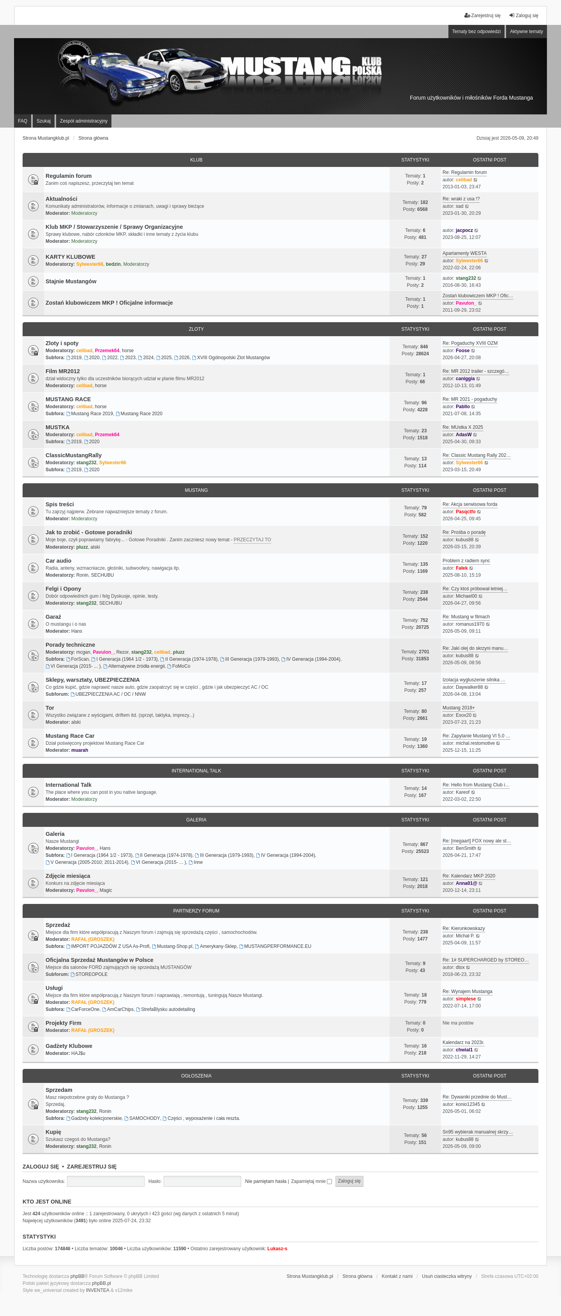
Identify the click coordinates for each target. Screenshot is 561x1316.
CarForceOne (83, 1009)
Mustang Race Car (70, 736)
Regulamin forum (69, 176)
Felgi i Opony (63, 589)
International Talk (196, 771)
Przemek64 (107, 350)
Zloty (196, 329)
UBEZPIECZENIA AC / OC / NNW (108, 694)
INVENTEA (97, 1290)
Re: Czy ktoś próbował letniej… (475, 588)
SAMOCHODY (142, 1118)
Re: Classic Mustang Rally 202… (477, 455)
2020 (92, 357)
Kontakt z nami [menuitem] (397, 1276)
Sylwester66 (89, 264)
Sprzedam (59, 1090)
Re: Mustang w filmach (466, 616)
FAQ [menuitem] (22, 121)
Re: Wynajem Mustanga (467, 991)
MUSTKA (58, 427)
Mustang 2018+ (459, 708)
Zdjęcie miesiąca (68, 876)
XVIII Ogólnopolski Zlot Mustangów (231, 357)
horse (128, 350)
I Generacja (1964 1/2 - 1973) (125, 659)
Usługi (54, 988)
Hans (76, 631)
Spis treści (60, 504)
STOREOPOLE (89, 974)
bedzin (113, 264)
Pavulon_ (466, 303)
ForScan (77, 659)
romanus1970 (470, 624)
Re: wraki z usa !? (461, 199)
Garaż (53, 617)
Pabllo (463, 406)
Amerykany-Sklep (215, 946)
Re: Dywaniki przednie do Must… (477, 1097)
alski (95, 547)
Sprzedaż (58, 925)
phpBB (78, 1276)
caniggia (465, 378)
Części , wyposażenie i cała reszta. (201, 1118)
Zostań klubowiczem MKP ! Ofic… (478, 295)
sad (459, 206)
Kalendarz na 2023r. (463, 1042)
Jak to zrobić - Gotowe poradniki (89, 532)
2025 (164, 357)
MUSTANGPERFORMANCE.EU (275, 946)
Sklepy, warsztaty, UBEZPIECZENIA (93, 680)
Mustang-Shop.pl (172, 946)
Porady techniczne (70, 645)
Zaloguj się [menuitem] (523, 15)
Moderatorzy (84, 213)
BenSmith (466, 848)
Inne (196, 862)
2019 (74, 357)
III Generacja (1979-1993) (249, 659)
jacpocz (464, 230)
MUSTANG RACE (68, 399)
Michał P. (465, 936)
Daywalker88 (469, 687)
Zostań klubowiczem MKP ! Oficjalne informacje (109, 303)
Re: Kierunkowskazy (464, 928)
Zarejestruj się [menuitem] (482, 15)
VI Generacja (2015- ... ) (73, 666)
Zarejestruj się (92, 1166)
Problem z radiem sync (466, 560)
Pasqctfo (466, 511)
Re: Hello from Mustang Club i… (476, 785)
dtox (460, 967)
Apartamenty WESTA (465, 253)
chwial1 (464, 1050)
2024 (146, 357)
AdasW (464, 434)
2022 (110, 357)
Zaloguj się (41, 1166)
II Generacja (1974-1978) (189, 659)
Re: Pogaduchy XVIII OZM (470, 343)
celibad (464, 179)
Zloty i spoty (62, 343)
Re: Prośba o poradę (464, 532)
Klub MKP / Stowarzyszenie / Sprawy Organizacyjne (114, 227)
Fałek (462, 568)
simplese (466, 999)
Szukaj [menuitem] (44, 121)
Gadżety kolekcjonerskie (94, 1118)
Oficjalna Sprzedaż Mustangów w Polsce (99, 960)
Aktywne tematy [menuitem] (526, 31)
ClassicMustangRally (74, 455)
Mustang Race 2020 (139, 413)
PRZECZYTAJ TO (252, 539)
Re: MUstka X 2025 (463, 427)
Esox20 (463, 715)
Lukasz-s (277, 1248)
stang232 (466, 278)
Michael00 (466, 596)
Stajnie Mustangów (71, 281)
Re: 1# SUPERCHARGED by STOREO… (486, 960)
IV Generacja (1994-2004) (310, 659)
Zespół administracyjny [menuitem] (84, 121)
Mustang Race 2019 (89, 413)
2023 (128, 357)
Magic (106, 890)
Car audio (58, 561)
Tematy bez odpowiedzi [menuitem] (476, 31)
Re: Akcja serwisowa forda (470, 504)
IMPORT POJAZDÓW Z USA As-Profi (108, 946)
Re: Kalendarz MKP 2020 (469, 876)
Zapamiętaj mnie (311, 1181)
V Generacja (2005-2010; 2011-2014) (87, 862)
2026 (182, 357)
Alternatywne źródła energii (134, 666)
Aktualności (62, 199)
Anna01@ (466, 883)
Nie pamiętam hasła (265, 1181)
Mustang (196, 490)
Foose (462, 350)
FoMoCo (179, 666)
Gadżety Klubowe (69, 1046)
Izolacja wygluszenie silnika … (474, 680)
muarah (79, 750)
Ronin (82, 575)
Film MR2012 (63, 371)
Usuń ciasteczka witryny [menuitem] (447, 1276)
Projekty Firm (63, 1023)
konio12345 (468, 1104)
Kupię (53, 1132)
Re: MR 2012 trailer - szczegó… (476, 371)
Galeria (196, 820)
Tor (50, 708)
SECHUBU (102, 575)
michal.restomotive (475, 743)
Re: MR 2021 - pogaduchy (470, 399)
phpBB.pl (101, 1283)
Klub (196, 160)
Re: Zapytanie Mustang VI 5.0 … (476, 736)
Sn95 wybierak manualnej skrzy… (478, 1132)
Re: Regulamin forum (465, 172)
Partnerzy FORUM (196, 911)
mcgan (83, 652)
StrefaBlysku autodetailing (165, 1009)
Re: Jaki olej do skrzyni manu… (475, 648)
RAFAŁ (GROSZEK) (93, 939)
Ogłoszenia (196, 1076)
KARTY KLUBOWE (70, 257)
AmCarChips (118, 1009)
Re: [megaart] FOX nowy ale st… (477, 841)
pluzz (82, 547)
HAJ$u (78, 1053)
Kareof (462, 792)
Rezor (122, 652)
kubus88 (464, 539)
